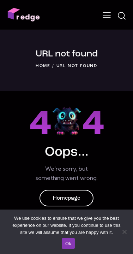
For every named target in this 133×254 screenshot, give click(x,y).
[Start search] (121, 16)
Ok (68, 243)
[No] (124, 231)
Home (43, 66)
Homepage (66, 198)
